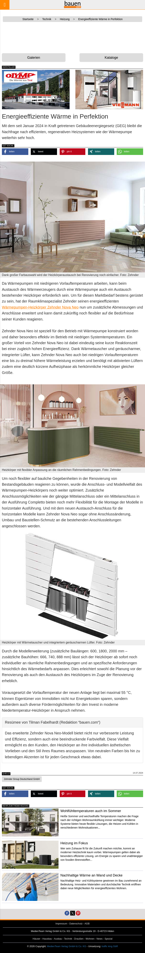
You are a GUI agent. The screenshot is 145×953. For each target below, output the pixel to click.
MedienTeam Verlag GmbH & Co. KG (66, 946)
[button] (15, 151)
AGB (87, 923)
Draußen (78, 938)
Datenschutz (76, 923)
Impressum (61, 923)
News (99, 938)
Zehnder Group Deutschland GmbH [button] (22, 779)
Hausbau (47, 938)
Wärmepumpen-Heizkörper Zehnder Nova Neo (40, 307)
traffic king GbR (110, 946)
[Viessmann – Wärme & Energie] (109, 89)
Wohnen (90, 938)
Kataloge (111, 57)
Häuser (36, 938)
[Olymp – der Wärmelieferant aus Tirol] (36, 89)
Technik (68, 938)
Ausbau (58, 938)
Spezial (108, 938)
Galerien (33, 57)
